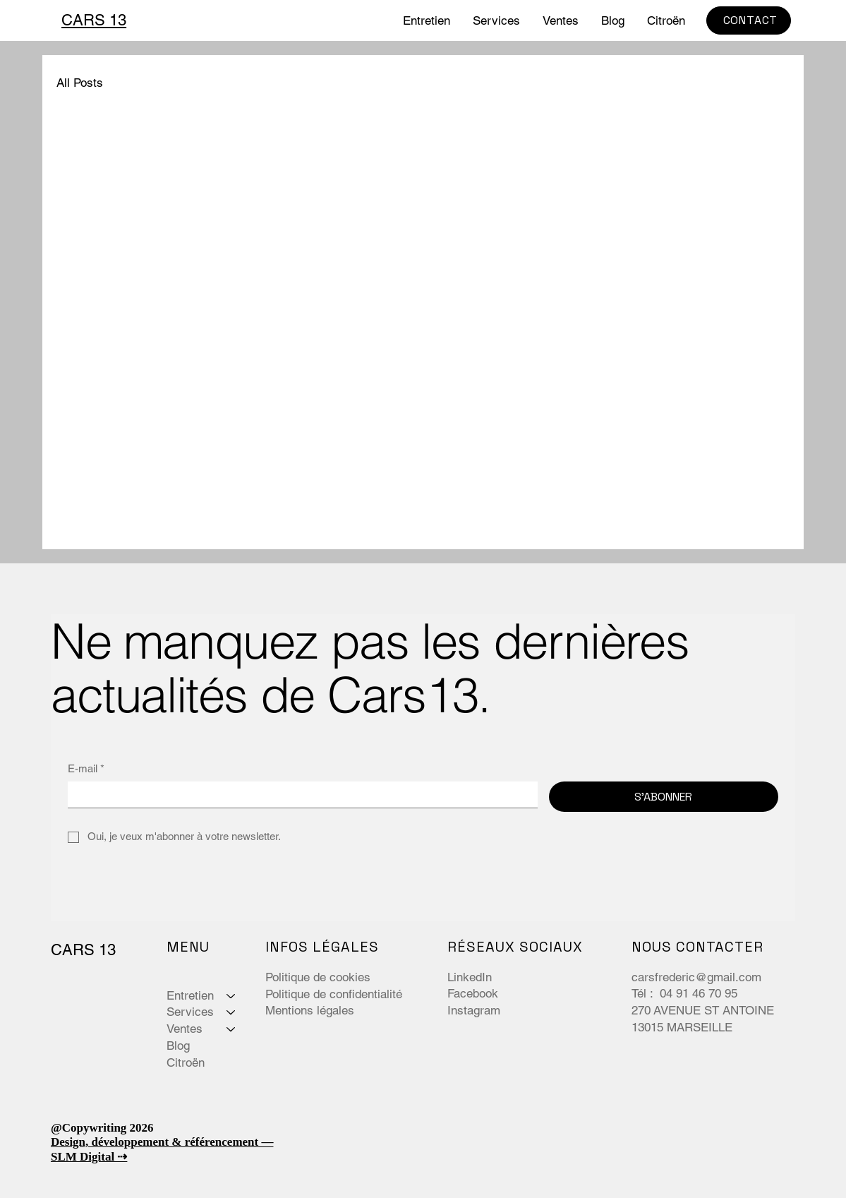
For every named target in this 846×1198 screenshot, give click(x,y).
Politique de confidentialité (333, 994)
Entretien (190, 995)
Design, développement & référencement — (162, 1142)
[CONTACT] (748, 20)
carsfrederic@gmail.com (696, 977)
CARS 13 (93, 20)
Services (190, 1012)
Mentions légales (309, 1010)
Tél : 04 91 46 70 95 (686, 993)
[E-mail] (298, 794)
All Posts (79, 83)
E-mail (86, 768)
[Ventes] (231, 1029)
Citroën (186, 1062)
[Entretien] (231, 996)
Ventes (185, 1029)
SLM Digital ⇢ (89, 1156)
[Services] (231, 1012)
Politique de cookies (317, 977)
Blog (178, 1045)
